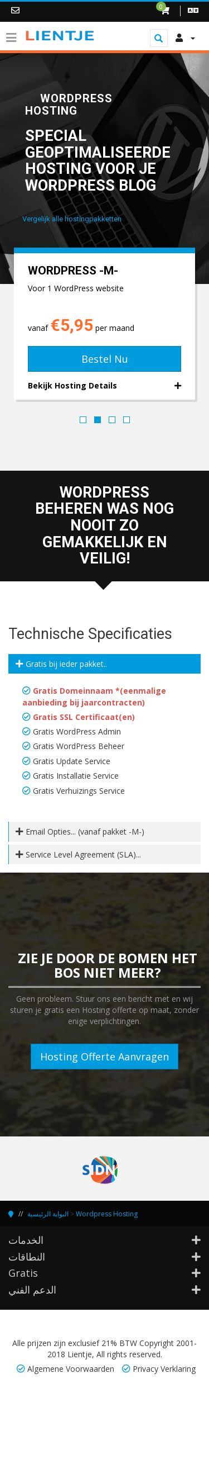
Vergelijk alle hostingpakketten (71, 219)
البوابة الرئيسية (48, 1214)
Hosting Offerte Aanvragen (104, 1056)
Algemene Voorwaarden (70, 1368)
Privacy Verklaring (164, 1368)
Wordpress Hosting (107, 1214)
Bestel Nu (104, 359)
